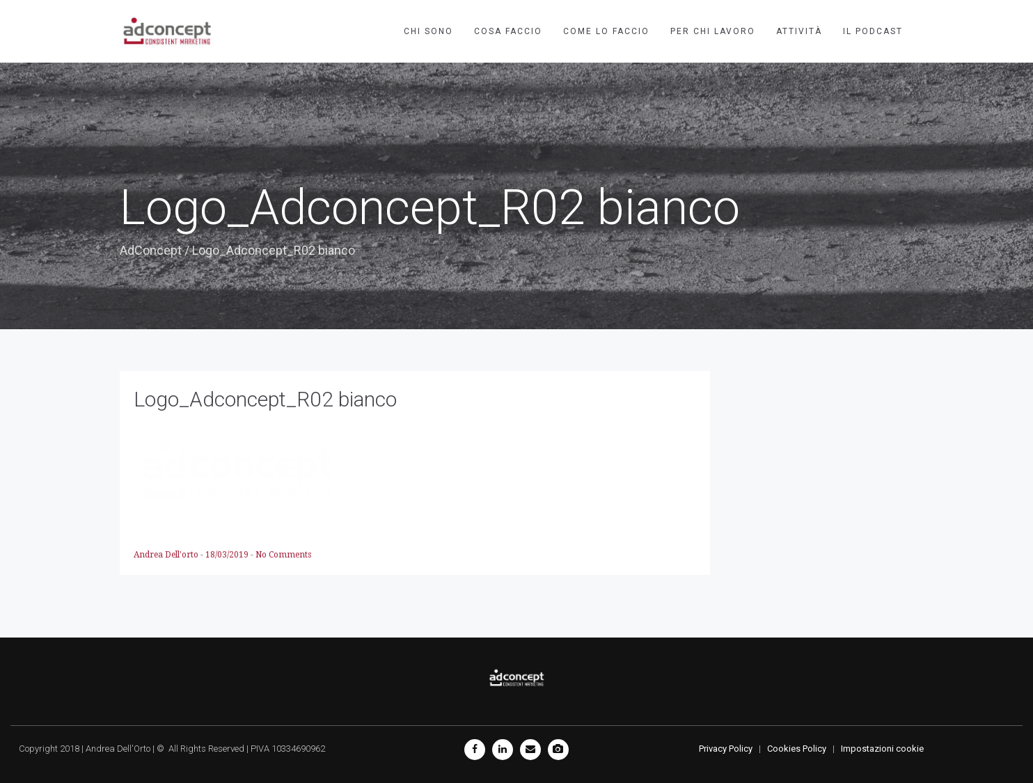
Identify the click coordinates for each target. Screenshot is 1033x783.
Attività (799, 31)
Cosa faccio (508, 31)
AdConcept (151, 250)
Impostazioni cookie (882, 748)
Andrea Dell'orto (167, 555)
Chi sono (428, 31)
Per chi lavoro (712, 31)
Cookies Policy (796, 748)
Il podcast (873, 31)
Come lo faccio (606, 31)
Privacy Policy (725, 748)
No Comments (283, 555)
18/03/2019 (228, 555)
